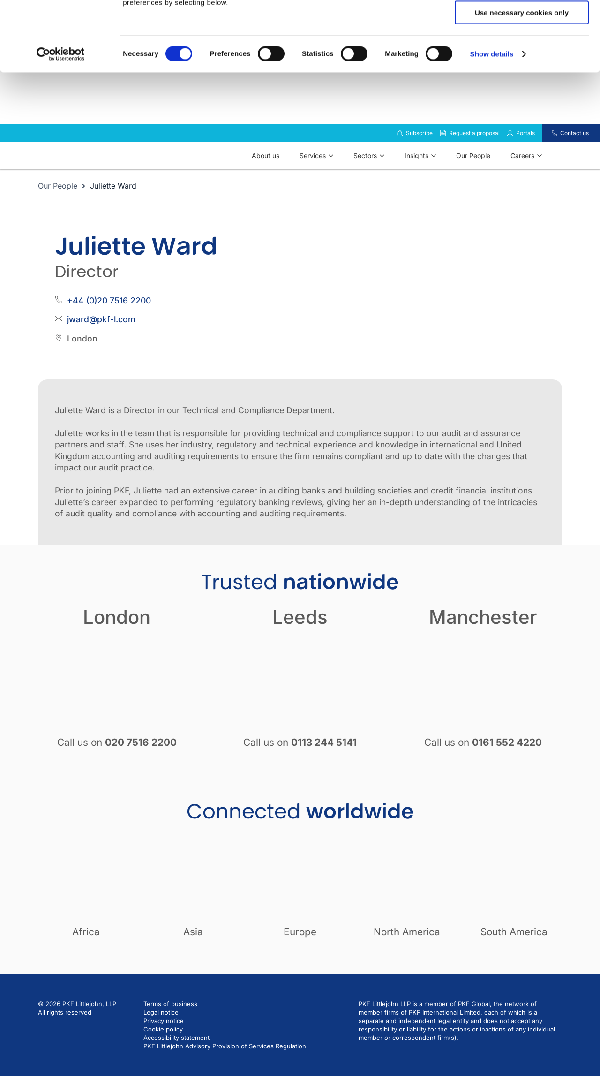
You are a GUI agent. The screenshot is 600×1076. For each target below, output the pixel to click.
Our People (57, 199)
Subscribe (419, 146)
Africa (86, 945)
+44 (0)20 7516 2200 (109, 314)
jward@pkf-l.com (101, 333)
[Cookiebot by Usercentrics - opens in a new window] (61, 120)
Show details (492, 119)
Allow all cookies (522, 23)
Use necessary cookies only (522, 78)
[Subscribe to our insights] (400, 147)
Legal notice (161, 1026)
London (116, 630)
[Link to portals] (510, 147)
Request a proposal (474, 146)
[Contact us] (548, 147)
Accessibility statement (176, 1051)
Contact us (574, 146)
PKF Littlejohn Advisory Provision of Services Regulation (224, 1059)
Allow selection (521, 51)
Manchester (483, 630)
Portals (525, 146)
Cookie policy (163, 1042)
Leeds (300, 630)
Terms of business (170, 1017)
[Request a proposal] (443, 147)
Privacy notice (163, 1034)
